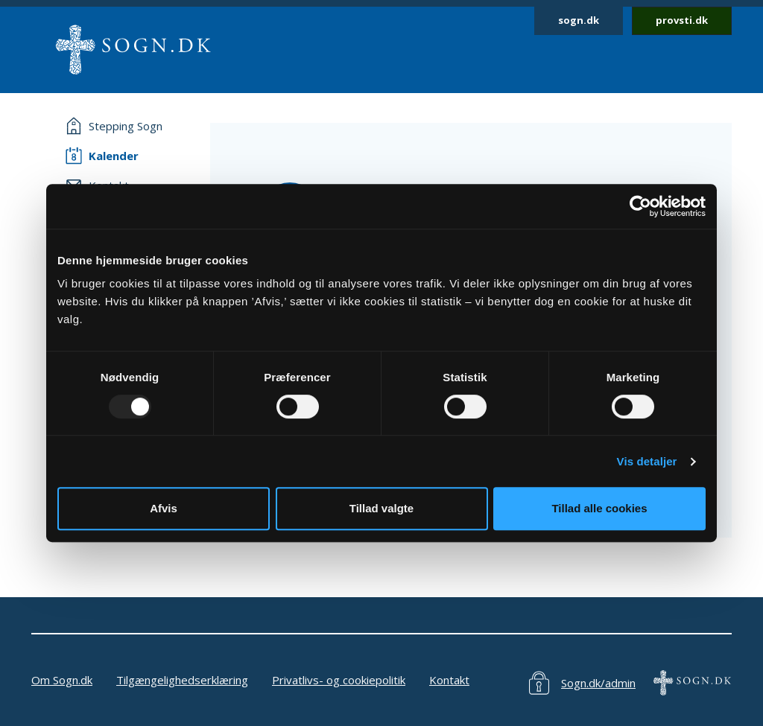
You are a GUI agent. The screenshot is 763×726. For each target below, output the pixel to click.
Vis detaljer (647, 461)
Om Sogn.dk (61, 679)
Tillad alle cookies (599, 508)
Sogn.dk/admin (598, 682)
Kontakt (449, 679)
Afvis (163, 508)
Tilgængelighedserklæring (182, 679)
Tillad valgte (381, 508)
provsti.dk (682, 20)
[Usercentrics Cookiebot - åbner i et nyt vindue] (640, 206)
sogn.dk (578, 20)
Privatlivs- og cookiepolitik (338, 679)
